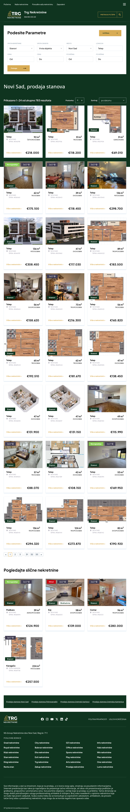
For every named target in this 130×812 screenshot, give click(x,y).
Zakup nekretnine (43, 766)
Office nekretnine (74, 746)
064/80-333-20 (30, 17)
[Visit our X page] (56, 718)
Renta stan (9, 766)
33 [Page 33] (37, 553)
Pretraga (18, 67)
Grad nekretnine (11, 742)
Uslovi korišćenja (117, 718)
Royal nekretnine (12, 746)
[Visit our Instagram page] (47, 718)
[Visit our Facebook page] (42, 718)
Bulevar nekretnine (44, 746)
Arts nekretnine (73, 761)
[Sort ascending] (77, 99)
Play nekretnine (73, 756)
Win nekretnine (104, 751)
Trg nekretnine (41, 761)
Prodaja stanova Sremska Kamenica (108, 701)
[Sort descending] (82, 99)
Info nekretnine (104, 742)
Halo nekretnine (104, 746)
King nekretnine (11, 761)
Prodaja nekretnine (75, 766)
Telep (100, 47)
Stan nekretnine (11, 756)
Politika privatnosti (97, 718)
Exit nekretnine (42, 756)
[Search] (120, 14)
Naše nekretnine (21, 4)
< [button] (5, 553)
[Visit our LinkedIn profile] (61, 718)
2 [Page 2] (15, 553)
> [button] (41, 553)
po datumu (106, 99)
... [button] (23, 553)
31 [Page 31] (27, 553)
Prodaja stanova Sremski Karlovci (75, 701)
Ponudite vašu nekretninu (42, 4)
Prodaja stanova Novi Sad (17, 701)
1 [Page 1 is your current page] (10, 553)
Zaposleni (61, 4)
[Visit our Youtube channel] (52, 718)
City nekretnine (42, 742)
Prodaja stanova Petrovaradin (45, 701)
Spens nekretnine (74, 751)
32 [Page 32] (32, 553)
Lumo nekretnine (105, 766)
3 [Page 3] (20, 553)
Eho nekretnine (42, 751)
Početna (7, 4)
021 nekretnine (73, 742)
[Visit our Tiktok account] (66, 718)
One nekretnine (104, 761)
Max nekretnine (104, 756)
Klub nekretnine (11, 751)
